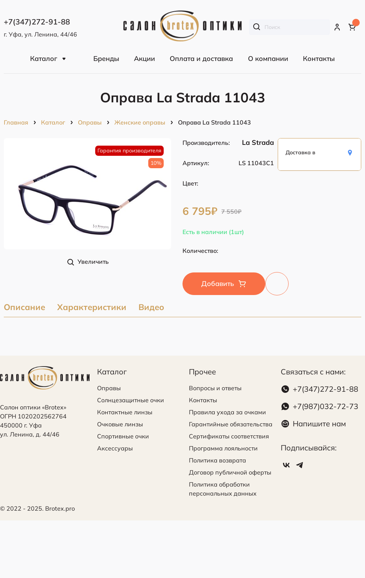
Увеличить (93, 261)
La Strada (258, 142)
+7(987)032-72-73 (325, 406)
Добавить (217, 283)
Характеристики (91, 307)
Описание (24, 307)
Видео (151, 307)
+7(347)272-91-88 (325, 389)
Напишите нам (319, 423)
